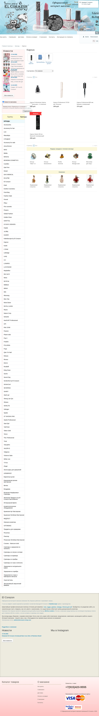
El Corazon (7, 181)
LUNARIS (7, 263)
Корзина (84, 2)
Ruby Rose (7, 370)
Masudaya (7, 135)
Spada (6, 413)
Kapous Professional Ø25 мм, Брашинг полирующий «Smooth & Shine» (85, 104)
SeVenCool (7, 384)
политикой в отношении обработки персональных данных (17, 108)
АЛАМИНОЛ (8, 473)
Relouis (6, 356)
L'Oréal (6, 249)
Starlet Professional (9, 420)
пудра (49, 607)
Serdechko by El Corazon (11, 381)
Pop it (5, 338)
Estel (5, 185)
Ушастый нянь (8, 580)
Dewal (6, 171)
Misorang (6, 295)
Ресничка (7, 533)
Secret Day (7, 377)
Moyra (6, 309)
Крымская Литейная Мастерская (14, 515)
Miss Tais (6, 299)
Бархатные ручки (9, 477)
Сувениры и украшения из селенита (12, 547)
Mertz (5, 277)
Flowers (6, 210)
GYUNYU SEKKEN (9, 224)
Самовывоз (12, 37)
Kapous (6, 242)
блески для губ (67, 607)
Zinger (6, 466)
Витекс (6, 485)
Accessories (7, 125)
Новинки (62, 172)
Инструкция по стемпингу (65, 37)
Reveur (6, 359)
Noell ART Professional (11, 320)
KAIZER (6, 235)
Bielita (5, 153)
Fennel (6, 199)
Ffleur (5, 203)
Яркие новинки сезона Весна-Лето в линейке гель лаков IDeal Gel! (17, 74)
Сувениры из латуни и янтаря (13, 552)
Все (36, 77)
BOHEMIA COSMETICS (11, 160)
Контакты (52, 37)
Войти (87, 36)
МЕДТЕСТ (7, 518)
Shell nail (6, 395)
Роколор (6, 536)
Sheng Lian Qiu (8, 398)
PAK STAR (7, 327)
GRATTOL (7, 221)
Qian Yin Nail (8, 352)
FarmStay (7, 192)
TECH (5, 434)
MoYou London (8, 306)
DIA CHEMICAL (8, 174)
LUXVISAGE (7, 267)
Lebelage (6, 253)
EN (97, 41)
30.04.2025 (14, 77)
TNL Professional (9, 438)
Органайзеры (40, 62)
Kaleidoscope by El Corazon (12, 238)
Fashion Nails (8, 196)
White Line (7, 459)
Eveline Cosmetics (9, 189)
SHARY (6, 391)
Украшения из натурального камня (12, 567)
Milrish (6, 288)
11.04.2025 (14, 85)
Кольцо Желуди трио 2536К (76, 163)
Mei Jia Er (7, 274)
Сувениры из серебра (10, 559)
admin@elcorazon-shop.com (22, 620)
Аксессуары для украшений (12, 470)
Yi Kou (6, 462)
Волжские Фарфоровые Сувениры (11, 493)
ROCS (6, 363)
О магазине (43, 37)
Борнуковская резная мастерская (10, 481)
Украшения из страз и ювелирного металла (10, 575)
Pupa (5, 349)
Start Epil (6, 423)
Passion (6, 331)
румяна (54, 607)
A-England (7, 139)
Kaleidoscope (53, 604)
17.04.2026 (14, 54)
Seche (6, 373)
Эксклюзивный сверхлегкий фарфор (12, 584)
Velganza (6, 452)
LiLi (5, 260)
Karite (5, 245)
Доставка (21, 37)
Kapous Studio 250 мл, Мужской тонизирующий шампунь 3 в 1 (37, 135)
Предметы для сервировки (12, 529)
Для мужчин (31, 62)
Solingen (6, 409)
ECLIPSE (6, 178)
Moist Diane (7, 302)
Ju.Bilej (6, 231)
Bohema (6, 157)
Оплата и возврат (31, 37)
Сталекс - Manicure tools (11, 543)
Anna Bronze (8, 146)
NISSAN (6, 317)
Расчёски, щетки (49, 62)
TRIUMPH (7, 445)
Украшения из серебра (11, 571)
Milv (5, 292)
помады (59, 607)
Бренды (7, 121)
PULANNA (7, 345)
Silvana (6, 402)
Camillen (6, 164)
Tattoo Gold (7, 430)
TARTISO (6, 427)
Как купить (3, 37)
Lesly (5, 256)
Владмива (7, 489)
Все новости (8, 95)
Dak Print (6, 167)
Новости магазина (9, 102)
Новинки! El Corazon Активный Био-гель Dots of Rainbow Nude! (17, 58)
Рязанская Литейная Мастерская (14, 540)
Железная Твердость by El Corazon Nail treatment (12, 498)
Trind (5, 441)
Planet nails (7, 334)
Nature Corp (7, 313)
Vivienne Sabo (8, 455)
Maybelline (7, 270)
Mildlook (6, 285)
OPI (5, 324)
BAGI (5, 149)
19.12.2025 (14, 62)
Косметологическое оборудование (10, 507)
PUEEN (6, 341)
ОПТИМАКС (7, 525)
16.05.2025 (14, 69)
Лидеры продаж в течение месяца (61, 149)
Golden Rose (8, 217)
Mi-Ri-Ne (6, 281)
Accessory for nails (9, 142)
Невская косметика (10, 522)
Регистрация (94, 36)
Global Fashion (8, 213)
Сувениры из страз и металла (13, 563)
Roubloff (6, 366)
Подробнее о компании (9, 627)
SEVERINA (7, 388)
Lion (5, 132)
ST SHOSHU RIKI (9, 416)
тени (44, 607)
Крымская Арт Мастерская (12, 511)
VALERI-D (7, 448)
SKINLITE (7, 405)
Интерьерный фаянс (10, 503)
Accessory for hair (9, 128)
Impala (6, 228)
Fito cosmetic (8, 206)
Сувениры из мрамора (11, 555)
